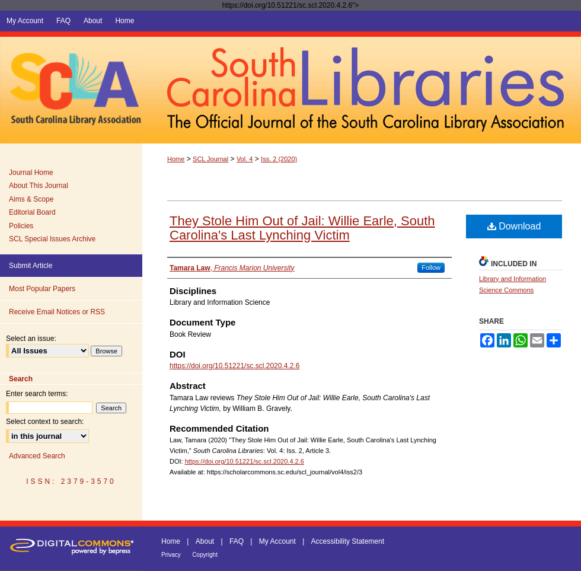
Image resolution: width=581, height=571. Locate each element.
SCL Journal (210, 158)
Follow (431, 267)
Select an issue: (31, 338)
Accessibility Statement (347, 541)
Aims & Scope (31, 199)
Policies (21, 226)
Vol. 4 (245, 158)
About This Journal (38, 185)
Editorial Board (32, 212)
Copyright (205, 554)
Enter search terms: (37, 394)
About (205, 541)
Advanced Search (37, 456)
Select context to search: (45, 421)
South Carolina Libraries (361, 87)
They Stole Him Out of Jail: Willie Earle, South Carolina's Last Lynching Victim (302, 228)
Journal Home (31, 172)
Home (175, 158)
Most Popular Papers (42, 289)
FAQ (236, 541)
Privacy (171, 554)
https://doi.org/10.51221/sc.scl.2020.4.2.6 (234, 366)
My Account (277, 541)
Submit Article (30, 265)
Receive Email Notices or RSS (57, 312)
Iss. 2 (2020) (279, 158)
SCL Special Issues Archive (52, 239)
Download (514, 226)
